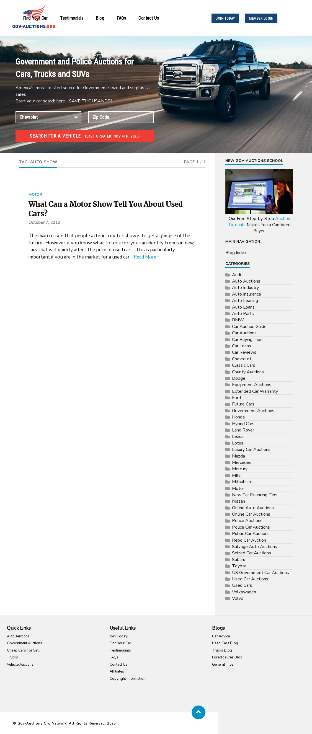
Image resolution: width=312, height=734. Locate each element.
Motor (35, 194)
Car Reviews (244, 352)
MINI (236, 475)
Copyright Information (127, 678)
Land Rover (243, 430)
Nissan (238, 501)
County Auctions (248, 372)
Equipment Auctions (251, 385)
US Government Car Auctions (260, 573)
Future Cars (243, 404)
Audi (236, 275)
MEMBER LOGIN (261, 18)
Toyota (239, 566)
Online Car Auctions (251, 514)
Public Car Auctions (251, 534)
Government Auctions (253, 411)
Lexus (238, 436)
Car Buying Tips (247, 340)
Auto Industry (245, 288)
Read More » (146, 257)
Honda (238, 417)
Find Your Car (35, 18)
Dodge (238, 378)
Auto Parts (243, 314)
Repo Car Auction (249, 540)
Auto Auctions (246, 281)
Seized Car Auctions (251, 553)
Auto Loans (243, 307)
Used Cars (242, 585)
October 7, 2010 (44, 222)
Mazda (238, 456)
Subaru (238, 560)
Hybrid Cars (243, 424)
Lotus (237, 443)
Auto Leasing (245, 301)
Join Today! (119, 636)
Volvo (237, 598)
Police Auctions (247, 521)
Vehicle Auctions (20, 664)
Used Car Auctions (250, 579)
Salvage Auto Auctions (254, 547)
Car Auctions (244, 333)
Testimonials (71, 18)
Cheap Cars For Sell (23, 650)
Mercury (239, 469)
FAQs (121, 18)
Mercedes (241, 462)
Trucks (12, 657)
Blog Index (235, 253)
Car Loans (241, 346)
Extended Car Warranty (255, 391)
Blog (100, 18)
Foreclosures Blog (227, 657)
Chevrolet (241, 359)
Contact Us (148, 18)
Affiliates (117, 671)
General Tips (223, 664)
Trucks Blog (222, 650)
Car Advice (221, 636)
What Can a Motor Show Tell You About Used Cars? (106, 209)
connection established (48, 117)
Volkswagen (244, 592)
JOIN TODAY (225, 18)
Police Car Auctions (251, 527)
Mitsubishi (242, 482)
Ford (236, 398)
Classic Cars (243, 365)
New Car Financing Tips (254, 495)
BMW (238, 320)
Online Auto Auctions (253, 508)
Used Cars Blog (225, 643)
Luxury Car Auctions (251, 449)
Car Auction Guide (249, 327)
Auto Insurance (246, 294)
